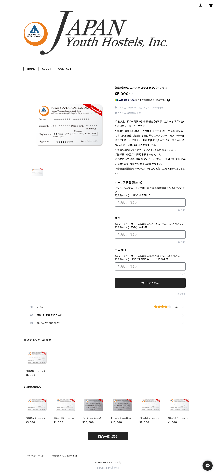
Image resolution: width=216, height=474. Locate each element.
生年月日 (120, 250)
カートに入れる (150, 283)
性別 (117, 218)
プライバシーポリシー (36, 455)
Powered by (108, 468)
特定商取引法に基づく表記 (64, 455)
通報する (181, 294)
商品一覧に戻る (108, 436)
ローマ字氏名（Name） (129, 182)
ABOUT (46, 68)
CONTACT (65, 68)
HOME (31, 68)
